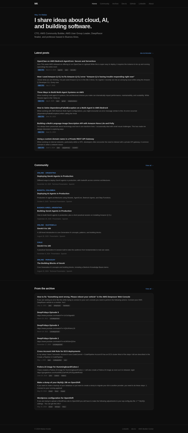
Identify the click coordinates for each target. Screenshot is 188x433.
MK (36, 3)
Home (94, 4)
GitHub (133, 4)
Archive (115, 4)
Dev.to (124, 4)
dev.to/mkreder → (147, 53)
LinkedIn (142, 4)
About (151, 4)
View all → (150, 165)
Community (104, 4)
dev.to (133, 429)
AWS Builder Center (146, 429)
